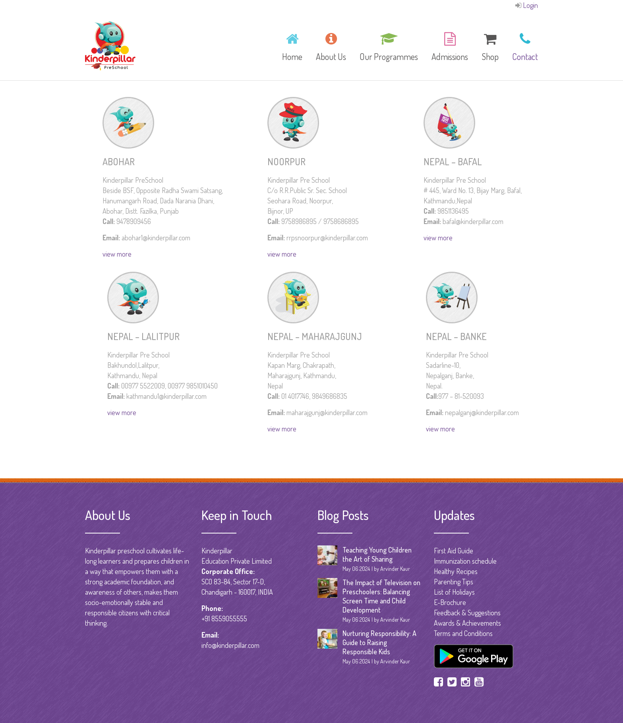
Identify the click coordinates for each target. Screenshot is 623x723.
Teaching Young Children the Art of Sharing (377, 554)
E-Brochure (450, 602)
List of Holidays (454, 592)
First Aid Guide (453, 550)
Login (530, 5)
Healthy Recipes (456, 571)
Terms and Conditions (463, 633)
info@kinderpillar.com (230, 645)
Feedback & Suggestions (467, 612)
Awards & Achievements (467, 623)
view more (117, 253)
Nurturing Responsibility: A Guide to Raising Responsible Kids (379, 642)
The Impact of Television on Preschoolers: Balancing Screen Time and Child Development (381, 596)
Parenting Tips (453, 581)
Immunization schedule (465, 561)
